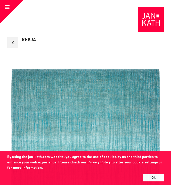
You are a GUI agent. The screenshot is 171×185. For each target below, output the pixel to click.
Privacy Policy (99, 162)
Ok (153, 178)
